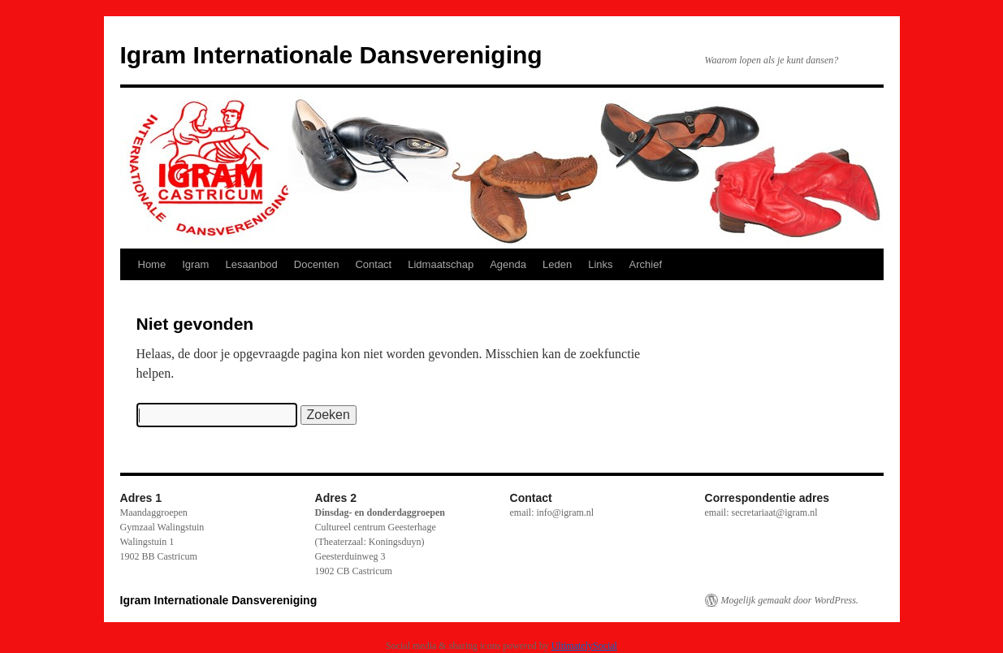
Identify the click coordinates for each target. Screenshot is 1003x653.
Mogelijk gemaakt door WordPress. (789, 600)
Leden (557, 264)
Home (152, 264)
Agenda (508, 264)
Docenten (316, 264)
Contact (373, 264)
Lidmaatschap (440, 264)
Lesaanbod (251, 264)
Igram (195, 264)
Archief (645, 264)
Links (600, 264)
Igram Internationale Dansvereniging (331, 54)
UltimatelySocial (584, 645)
